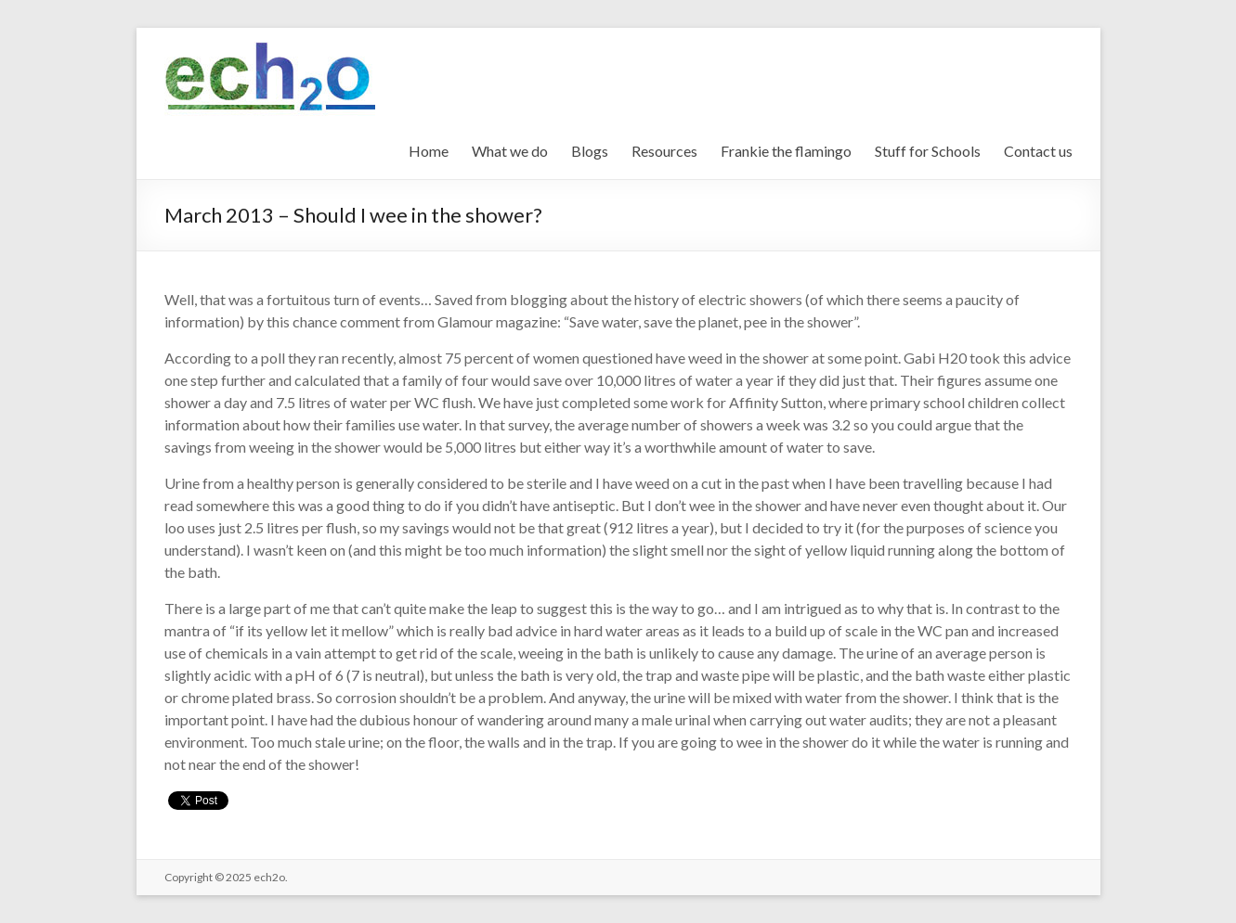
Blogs (589, 151)
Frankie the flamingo (786, 151)
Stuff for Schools (928, 151)
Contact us (1038, 151)
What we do (510, 151)
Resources (664, 151)
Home (429, 151)
